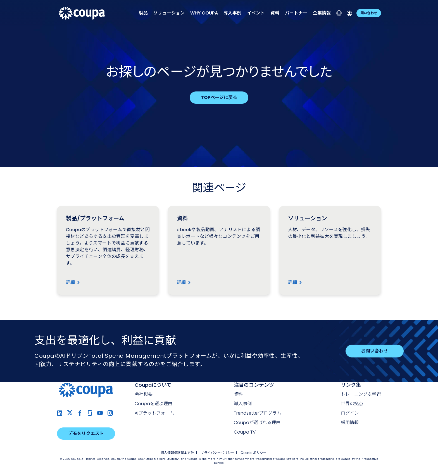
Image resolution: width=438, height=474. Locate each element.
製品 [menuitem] (143, 13)
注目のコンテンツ (254, 384)
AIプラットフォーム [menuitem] (154, 413)
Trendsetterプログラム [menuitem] (257, 413)
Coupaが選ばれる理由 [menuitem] (257, 422)
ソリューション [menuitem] (169, 13)
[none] (143, 13)
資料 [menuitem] (274, 13)
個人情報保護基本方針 (177, 452)
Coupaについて (153, 384)
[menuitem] (204, 13)
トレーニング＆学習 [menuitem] (361, 394)
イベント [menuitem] (256, 13)
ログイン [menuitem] (350, 413)
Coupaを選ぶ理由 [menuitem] (153, 403)
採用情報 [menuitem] (350, 422)
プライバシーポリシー (217, 452)
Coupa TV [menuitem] (245, 432)
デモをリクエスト (86, 433)
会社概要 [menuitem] (144, 394)
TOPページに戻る (219, 97)
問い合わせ (368, 13)
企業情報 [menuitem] (322, 13)
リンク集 (351, 384)
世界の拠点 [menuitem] (352, 403)
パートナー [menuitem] (296, 13)
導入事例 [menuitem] (232, 13)
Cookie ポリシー (253, 452)
